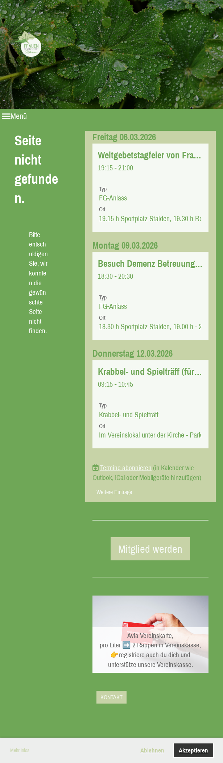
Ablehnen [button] (152, 750)
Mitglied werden (150, 549)
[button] (150, 188)
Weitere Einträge (114, 492)
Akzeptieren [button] (193, 750)
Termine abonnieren (126, 467)
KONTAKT (111, 697)
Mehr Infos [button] (19, 750)
